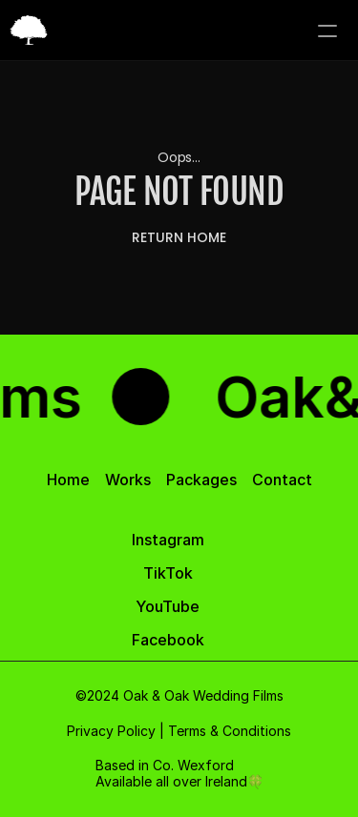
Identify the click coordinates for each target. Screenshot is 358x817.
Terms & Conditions (229, 731)
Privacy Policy (111, 731)
